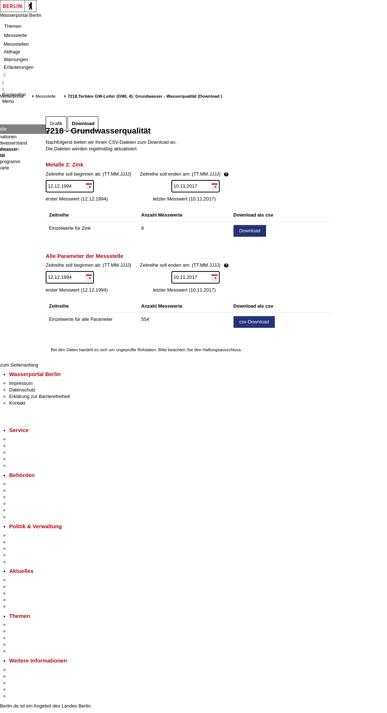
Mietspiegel (21, 644)
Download (83, 123)
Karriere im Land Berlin (33, 542)
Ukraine (17, 600)
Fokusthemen (23, 624)
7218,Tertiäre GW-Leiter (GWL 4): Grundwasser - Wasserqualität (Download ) (145, 96)
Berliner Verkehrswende (34, 631)
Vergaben (19, 561)
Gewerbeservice (26, 465)
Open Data (20, 555)
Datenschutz (22, 390)
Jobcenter (19, 510)
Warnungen (16, 59)
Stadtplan (19, 696)
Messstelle (45, 96)
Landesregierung (27, 535)
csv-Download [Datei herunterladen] (254, 321)
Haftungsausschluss (221, 349)
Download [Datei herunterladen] (250, 230)
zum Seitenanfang (19, 365)
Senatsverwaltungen (30, 490)
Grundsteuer (22, 651)
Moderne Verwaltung (31, 638)
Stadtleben (20, 689)
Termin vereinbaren (29, 446)
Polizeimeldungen (28, 586)
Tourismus (20, 676)
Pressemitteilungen (29, 580)
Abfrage (12, 52)
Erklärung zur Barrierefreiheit (39, 396)
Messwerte (15, 35)
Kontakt (17, 403)
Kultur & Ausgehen (29, 669)
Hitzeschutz (21, 606)
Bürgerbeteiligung (27, 548)
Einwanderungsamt (29, 517)
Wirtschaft (19, 683)
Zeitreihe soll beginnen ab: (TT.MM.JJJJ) (162, 174)
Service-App (22, 439)
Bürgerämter (22, 503)
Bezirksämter (23, 497)
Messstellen (16, 44)
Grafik (56, 123)
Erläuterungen (19, 67)
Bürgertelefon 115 (28, 452)
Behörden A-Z (23, 484)
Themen (13, 26)
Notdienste (20, 459)
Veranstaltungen (26, 593)
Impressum (21, 383)
